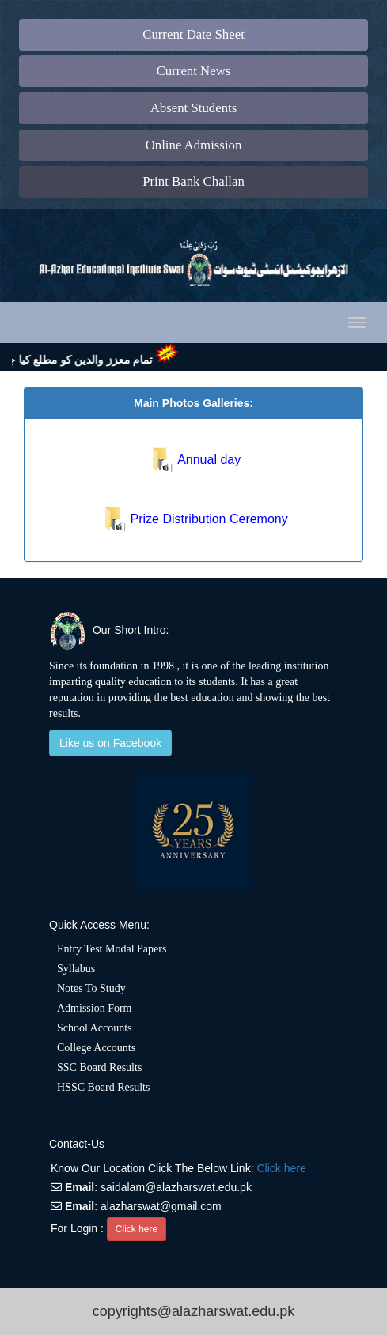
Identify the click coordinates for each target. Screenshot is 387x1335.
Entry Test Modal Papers (111, 949)
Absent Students (193, 107)
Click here (280, 1168)
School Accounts (94, 1028)
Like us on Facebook (110, 743)
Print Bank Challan (193, 181)
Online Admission (194, 145)
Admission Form (94, 1008)
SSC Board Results (99, 1067)
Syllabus (76, 969)
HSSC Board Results (103, 1087)
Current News (194, 70)
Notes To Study (91, 988)
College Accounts (96, 1048)
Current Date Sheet (193, 34)
